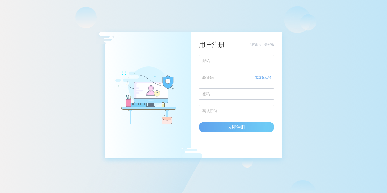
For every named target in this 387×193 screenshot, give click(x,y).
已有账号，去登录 (261, 44)
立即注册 (236, 127)
